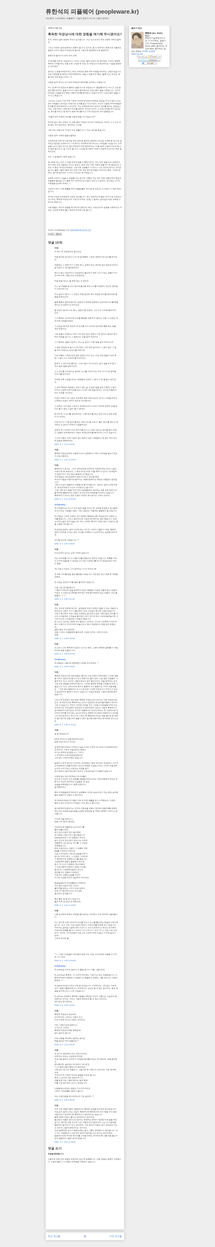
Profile (145, 51)
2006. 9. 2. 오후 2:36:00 (64, 544)
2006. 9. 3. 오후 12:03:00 (65, 960)
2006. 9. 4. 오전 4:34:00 (64, 1044)
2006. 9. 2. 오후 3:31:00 (64, 599)
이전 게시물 (115, 1236)
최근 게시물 (54, 1236)
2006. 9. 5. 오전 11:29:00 (65, 1142)
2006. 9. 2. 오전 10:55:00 (65, 499)
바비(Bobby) (59, 505)
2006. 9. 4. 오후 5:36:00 (64, 1100)
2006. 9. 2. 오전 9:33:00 (64, 444)
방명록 (152, 51)
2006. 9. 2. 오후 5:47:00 (64, 654)
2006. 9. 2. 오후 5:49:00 (64, 666)
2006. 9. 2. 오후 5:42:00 (64, 638)
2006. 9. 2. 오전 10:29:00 (65, 460)
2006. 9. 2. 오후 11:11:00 (65, 725)
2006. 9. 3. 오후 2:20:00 (64, 1005)
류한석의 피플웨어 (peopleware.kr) (92, 11)
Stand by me (137, 54)
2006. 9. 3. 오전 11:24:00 (65, 905)
